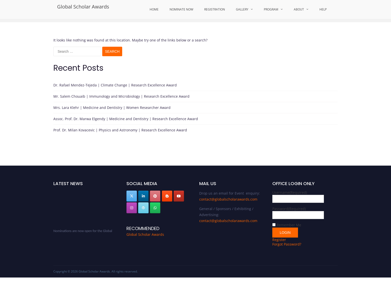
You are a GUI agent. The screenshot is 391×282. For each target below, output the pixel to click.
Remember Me (289, 225)
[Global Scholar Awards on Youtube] (179, 196)
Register (279, 239)
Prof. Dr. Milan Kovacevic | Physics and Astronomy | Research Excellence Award (120, 130)
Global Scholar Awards (83, 6)
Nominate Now (181, 9)
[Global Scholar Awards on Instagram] (131, 207)
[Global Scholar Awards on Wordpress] (143, 207)
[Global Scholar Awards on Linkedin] (143, 196)
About (299, 9)
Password (289, 208)
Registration (214, 9)
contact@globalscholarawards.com (228, 199)
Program (271, 9)
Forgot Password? (286, 244)
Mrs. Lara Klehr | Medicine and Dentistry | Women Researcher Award (112, 107)
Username (289, 192)
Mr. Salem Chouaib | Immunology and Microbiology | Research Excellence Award (121, 96)
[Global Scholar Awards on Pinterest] (155, 196)
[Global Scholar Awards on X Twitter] (131, 196)
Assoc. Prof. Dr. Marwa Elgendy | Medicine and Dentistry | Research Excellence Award (125, 118)
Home (154, 9)
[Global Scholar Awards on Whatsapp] (155, 207)
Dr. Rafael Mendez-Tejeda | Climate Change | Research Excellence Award (115, 85)
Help (323, 9)
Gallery (242, 9)
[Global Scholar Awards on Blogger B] (167, 196)
